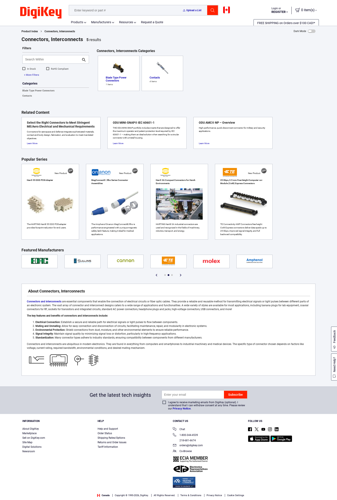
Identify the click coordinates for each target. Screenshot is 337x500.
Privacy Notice (182, 408)
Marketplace (29, 433)
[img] (40, 13)
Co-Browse (182, 451)
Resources (126, 22)
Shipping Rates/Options (111, 437)
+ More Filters (31, 75)
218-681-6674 (184, 440)
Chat (179, 430)
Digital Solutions (31, 446)
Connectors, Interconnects (59, 31)
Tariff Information (108, 446)
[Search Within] (52, 59)
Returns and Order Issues (112, 442)
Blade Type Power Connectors (38, 90)
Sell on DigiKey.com (33, 437)
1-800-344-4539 (185, 435)
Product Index (29, 31)
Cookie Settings (235, 495)
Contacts (27, 96)
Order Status (105, 433)
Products (77, 22)
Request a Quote (152, 22)
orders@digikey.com (188, 446)
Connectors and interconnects (44, 301)
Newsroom (28, 451)
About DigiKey (30, 428)
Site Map (27, 442)
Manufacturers (101, 22)
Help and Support (108, 428)
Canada (103, 495)
